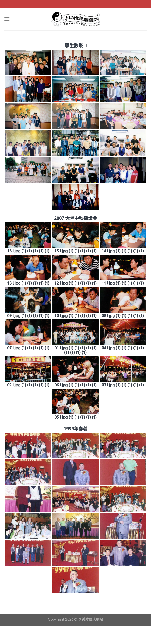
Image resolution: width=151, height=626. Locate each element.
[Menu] (7, 19)
